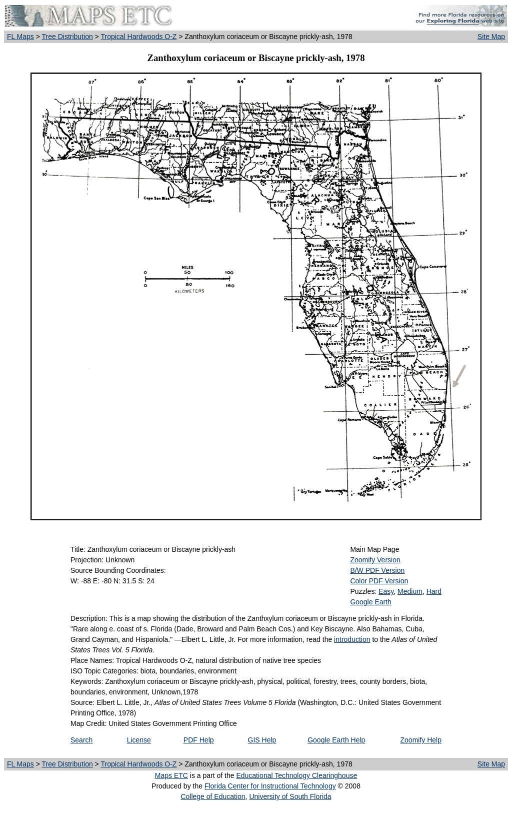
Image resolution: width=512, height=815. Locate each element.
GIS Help (262, 740)
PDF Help (199, 740)
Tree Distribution (67, 37)
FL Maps (20, 37)
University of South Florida (290, 796)
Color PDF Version (379, 581)
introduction (352, 639)
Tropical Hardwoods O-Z (138, 37)
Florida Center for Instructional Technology (270, 786)
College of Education (212, 796)
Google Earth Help (336, 740)
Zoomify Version (375, 560)
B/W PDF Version (377, 570)
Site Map (491, 37)
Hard (434, 591)
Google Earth (371, 602)
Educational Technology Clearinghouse (296, 775)
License (139, 740)
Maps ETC (171, 775)
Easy (386, 591)
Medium (410, 591)
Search (81, 740)
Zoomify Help (421, 740)
